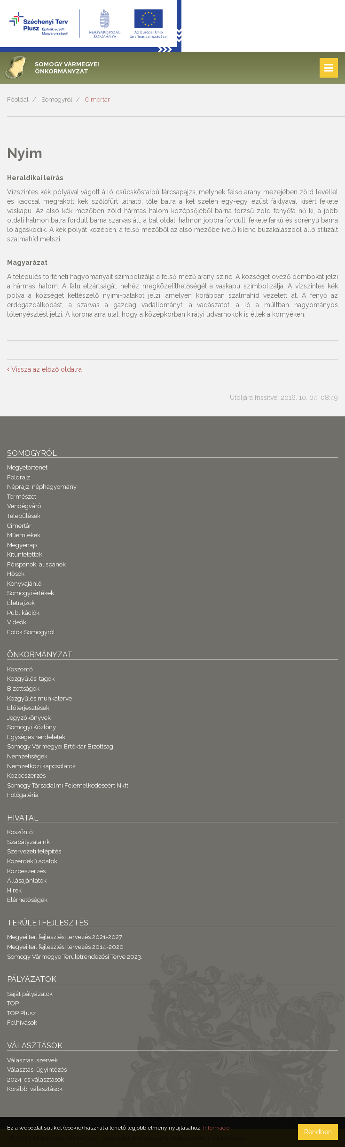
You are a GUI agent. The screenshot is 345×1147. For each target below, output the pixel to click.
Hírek (14, 890)
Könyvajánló (24, 583)
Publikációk (23, 612)
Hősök (15, 573)
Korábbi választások (35, 1088)
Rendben (318, 1132)
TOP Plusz (21, 1013)
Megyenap (22, 545)
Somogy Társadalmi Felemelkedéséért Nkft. (68, 785)
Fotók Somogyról (31, 632)
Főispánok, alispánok (36, 564)
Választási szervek (32, 1060)
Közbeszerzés (26, 775)
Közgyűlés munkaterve (39, 698)
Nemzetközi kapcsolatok (41, 766)
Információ (216, 1127)
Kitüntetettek (24, 554)
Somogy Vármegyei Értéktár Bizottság (60, 746)
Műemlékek (23, 535)
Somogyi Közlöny (31, 727)
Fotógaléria (23, 794)
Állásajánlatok (27, 880)
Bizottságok (23, 688)
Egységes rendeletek (36, 737)
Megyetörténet (27, 467)
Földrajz (18, 477)
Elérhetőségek (27, 899)
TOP (13, 1003)
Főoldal (18, 99)
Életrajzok (21, 602)
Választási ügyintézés (37, 1069)
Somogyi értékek (30, 593)
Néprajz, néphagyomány (42, 486)
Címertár (97, 99)
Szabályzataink (28, 841)
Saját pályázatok (30, 993)
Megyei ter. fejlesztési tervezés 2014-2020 (65, 946)
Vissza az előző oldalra (44, 369)
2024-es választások (35, 1079)
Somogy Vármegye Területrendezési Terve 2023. (74, 956)
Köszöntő (20, 669)
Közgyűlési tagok (31, 678)
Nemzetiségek (27, 756)
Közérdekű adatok (32, 861)
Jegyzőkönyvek (29, 717)
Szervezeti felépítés (34, 851)
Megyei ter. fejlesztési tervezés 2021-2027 (64, 936)
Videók (16, 622)
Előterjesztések (28, 707)
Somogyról (56, 99)
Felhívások (22, 1022)
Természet (21, 496)
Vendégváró (24, 506)
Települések (23, 515)
